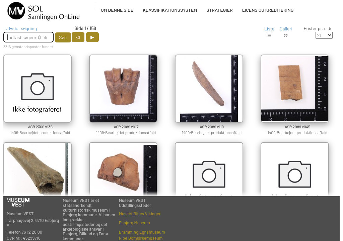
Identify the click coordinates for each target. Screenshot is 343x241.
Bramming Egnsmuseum (142, 232)
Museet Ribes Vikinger (140, 213)
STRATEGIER (219, 10)
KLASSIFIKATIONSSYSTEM (170, 10)
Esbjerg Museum (134, 222)
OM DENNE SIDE (117, 10)
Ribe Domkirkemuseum (141, 238)
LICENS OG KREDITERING (268, 10)
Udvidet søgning (20, 28)
